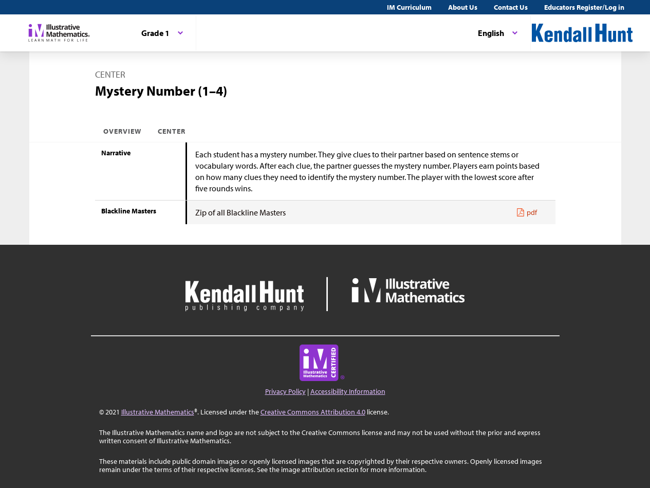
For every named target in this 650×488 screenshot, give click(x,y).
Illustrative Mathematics (157, 412)
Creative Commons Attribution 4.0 (313, 412)
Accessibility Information (347, 391)
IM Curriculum (409, 7)
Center (171, 131)
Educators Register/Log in (584, 7)
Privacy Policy (285, 391)
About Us (462, 7)
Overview (122, 131)
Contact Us (511, 7)
